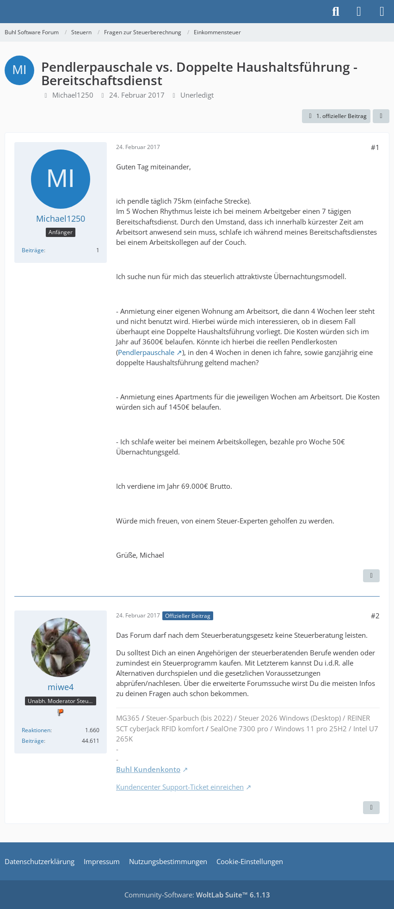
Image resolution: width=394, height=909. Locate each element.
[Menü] (382, 11)
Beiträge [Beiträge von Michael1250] (33, 250)
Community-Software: (197, 894)
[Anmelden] (359, 11)
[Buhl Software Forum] (4, 11)
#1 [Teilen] (375, 147)
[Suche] (335, 11)
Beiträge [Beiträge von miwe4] (33, 741)
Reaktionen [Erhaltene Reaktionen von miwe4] (36, 730)
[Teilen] (381, 116)
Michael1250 (72, 95)
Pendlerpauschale (146, 352)
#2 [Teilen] (375, 615)
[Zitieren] (371, 575)
